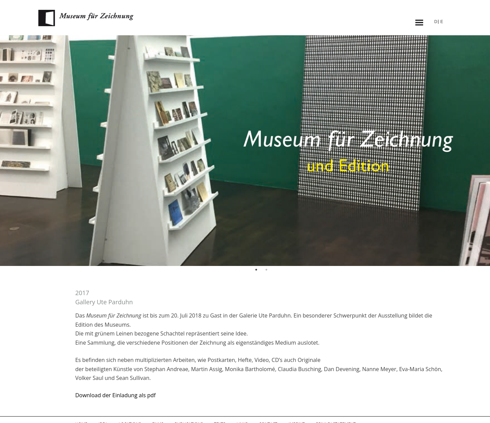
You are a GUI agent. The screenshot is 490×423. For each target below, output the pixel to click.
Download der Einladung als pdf (115, 395)
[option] (245, 150)
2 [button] (266, 269)
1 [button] (256, 269)
